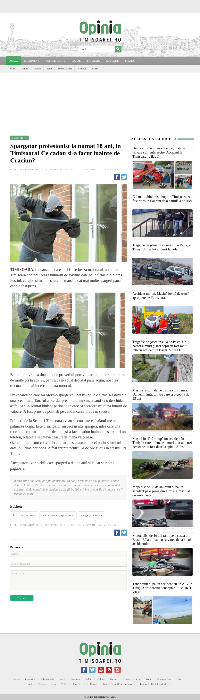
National (82, 68)
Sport (49, 68)
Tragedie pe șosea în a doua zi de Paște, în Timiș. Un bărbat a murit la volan (162, 247)
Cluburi (93, 684)
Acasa (13, 60)
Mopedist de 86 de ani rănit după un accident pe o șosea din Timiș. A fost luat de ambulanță (161, 491)
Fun (75, 684)
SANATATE (93, 60)
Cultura (24, 68)
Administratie (47, 679)
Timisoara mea (65, 68)
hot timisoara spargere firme (58, 515)
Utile (12, 68)
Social (62, 679)
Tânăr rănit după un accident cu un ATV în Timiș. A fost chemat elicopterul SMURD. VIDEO (162, 588)
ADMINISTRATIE (55, 60)
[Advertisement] (100, 102)
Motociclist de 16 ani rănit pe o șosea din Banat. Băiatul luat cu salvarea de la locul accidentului (161, 540)
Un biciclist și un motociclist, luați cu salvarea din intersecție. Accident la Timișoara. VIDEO (158, 152)
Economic (75, 679)
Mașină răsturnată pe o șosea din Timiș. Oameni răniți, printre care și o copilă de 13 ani (160, 394)
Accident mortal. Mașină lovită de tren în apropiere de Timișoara (161, 296)
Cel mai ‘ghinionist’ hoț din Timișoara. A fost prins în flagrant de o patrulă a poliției (162, 199)
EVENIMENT (31, 60)
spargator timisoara (91, 515)
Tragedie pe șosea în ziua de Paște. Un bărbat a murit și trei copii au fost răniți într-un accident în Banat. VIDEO (160, 346)
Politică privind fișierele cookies (119, 684)
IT (83, 684)
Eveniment (30, 679)
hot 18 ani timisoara (24, 515)
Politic (89, 679)
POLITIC (130, 60)
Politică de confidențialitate (153, 684)
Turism (37, 68)
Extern (95, 68)
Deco (53, 684)
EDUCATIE (112, 60)
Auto (30, 684)
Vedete (64, 684)
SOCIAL (76, 60)
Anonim (32, 169)
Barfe (149, 679)
